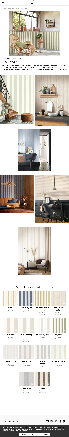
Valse (42, 388)
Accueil (4, 8)
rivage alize (26, 361)
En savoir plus (26, 430)
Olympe (58, 335)
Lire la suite (63, 69)
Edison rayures (42, 335)
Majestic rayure (58, 361)
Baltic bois (26, 388)
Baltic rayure (26, 308)
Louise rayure (10, 361)
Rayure (10, 308)
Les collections (12, 8)
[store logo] (34, 2)
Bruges (10, 335)
